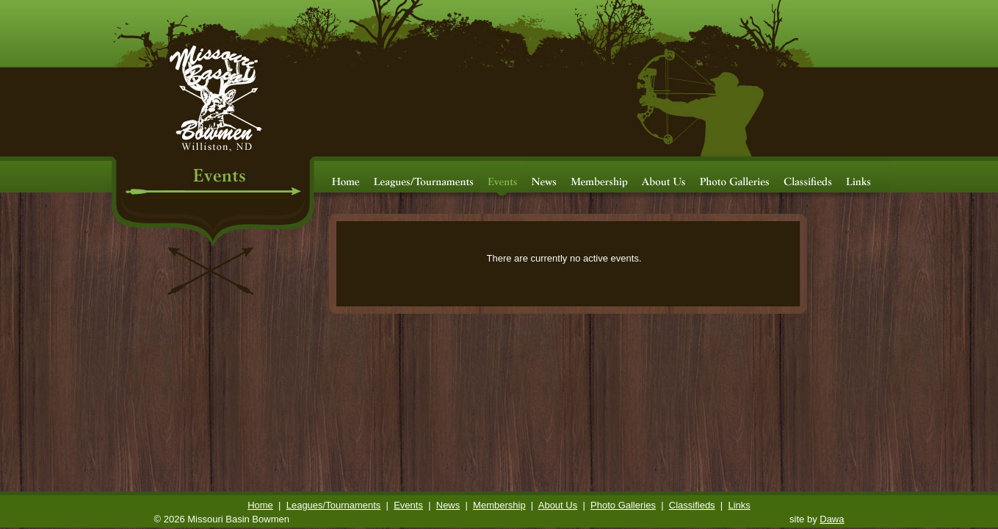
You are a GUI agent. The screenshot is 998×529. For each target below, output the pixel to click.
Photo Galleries (623, 505)
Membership (499, 505)
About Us (557, 505)
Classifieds (692, 505)
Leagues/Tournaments (333, 505)
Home (260, 505)
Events (408, 505)
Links (739, 505)
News (448, 505)
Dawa (832, 519)
